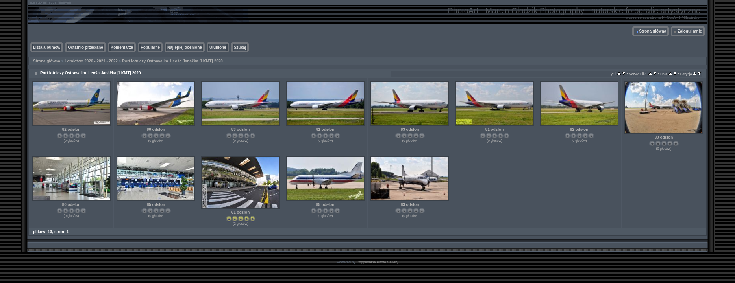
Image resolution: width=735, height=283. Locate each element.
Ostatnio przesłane (85, 47)
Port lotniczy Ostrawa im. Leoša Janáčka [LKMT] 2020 (172, 61)
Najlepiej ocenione (184, 47)
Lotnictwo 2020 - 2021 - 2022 (91, 61)
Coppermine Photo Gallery (377, 262)
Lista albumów (46, 47)
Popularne (150, 47)
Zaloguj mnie (690, 31)
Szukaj (240, 47)
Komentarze (122, 47)
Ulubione (217, 47)
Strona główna (652, 31)
